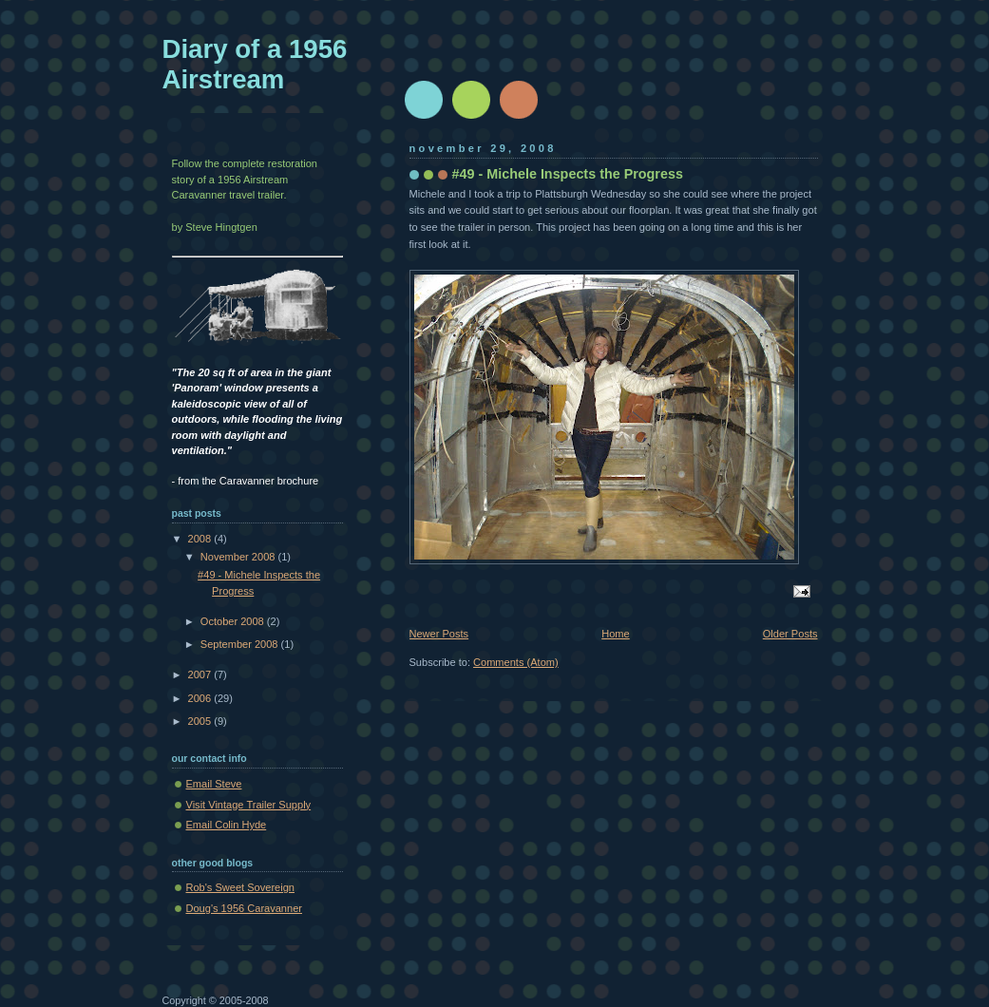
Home (615, 633)
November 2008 (239, 556)
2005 (201, 721)
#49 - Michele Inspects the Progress (567, 173)
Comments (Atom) (516, 662)
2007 (201, 674)
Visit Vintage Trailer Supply (249, 804)
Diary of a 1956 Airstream (255, 64)
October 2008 (233, 621)
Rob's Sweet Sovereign (240, 887)
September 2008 (240, 644)
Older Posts (790, 633)
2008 (201, 538)
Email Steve (214, 783)
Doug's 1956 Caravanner (244, 908)
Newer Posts (439, 633)
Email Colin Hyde (226, 824)
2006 (201, 698)
